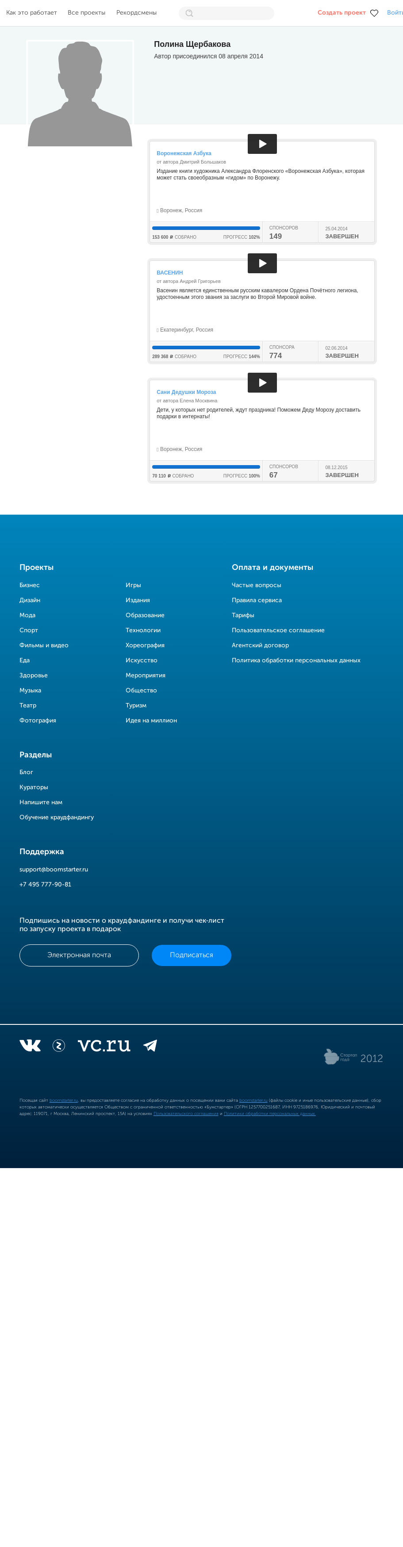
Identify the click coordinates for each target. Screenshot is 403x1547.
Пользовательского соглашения (186, 1114)
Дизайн (29, 600)
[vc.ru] (103, 1047)
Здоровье (33, 675)
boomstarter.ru (64, 1100)
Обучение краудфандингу (56, 817)
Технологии (143, 630)
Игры (133, 585)
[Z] (59, 1047)
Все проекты (86, 13)
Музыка (30, 691)
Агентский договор (260, 645)
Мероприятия (145, 675)
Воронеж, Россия (179, 210)
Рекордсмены (136, 13)
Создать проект (342, 13)
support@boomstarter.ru (53, 870)
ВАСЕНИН (170, 273)
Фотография (37, 721)
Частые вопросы (256, 585)
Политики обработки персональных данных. (270, 1114)
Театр (27, 706)
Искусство (141, 660)
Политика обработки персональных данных (296, 660)
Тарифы (243, 615)
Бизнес (29, 585)
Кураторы (33, 787)
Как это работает (31, 13)
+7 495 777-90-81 (45, 885)
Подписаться (191, 955)
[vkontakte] (29, 1047)
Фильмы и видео (44, 645)
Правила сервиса (257, 600)
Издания (138, 600)
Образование (145, 615)
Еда (24, 660)
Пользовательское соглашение (278, 630)
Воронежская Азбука (184, 153)
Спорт (28, 630)
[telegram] (150, 1047)
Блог (26, 772)
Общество (141, 691)
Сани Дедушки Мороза (186, 392)
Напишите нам (40, 802)
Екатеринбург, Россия (185, 330)
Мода (27, 615)
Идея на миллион (151, 721)
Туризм (136, 706)
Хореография (145, 645)
